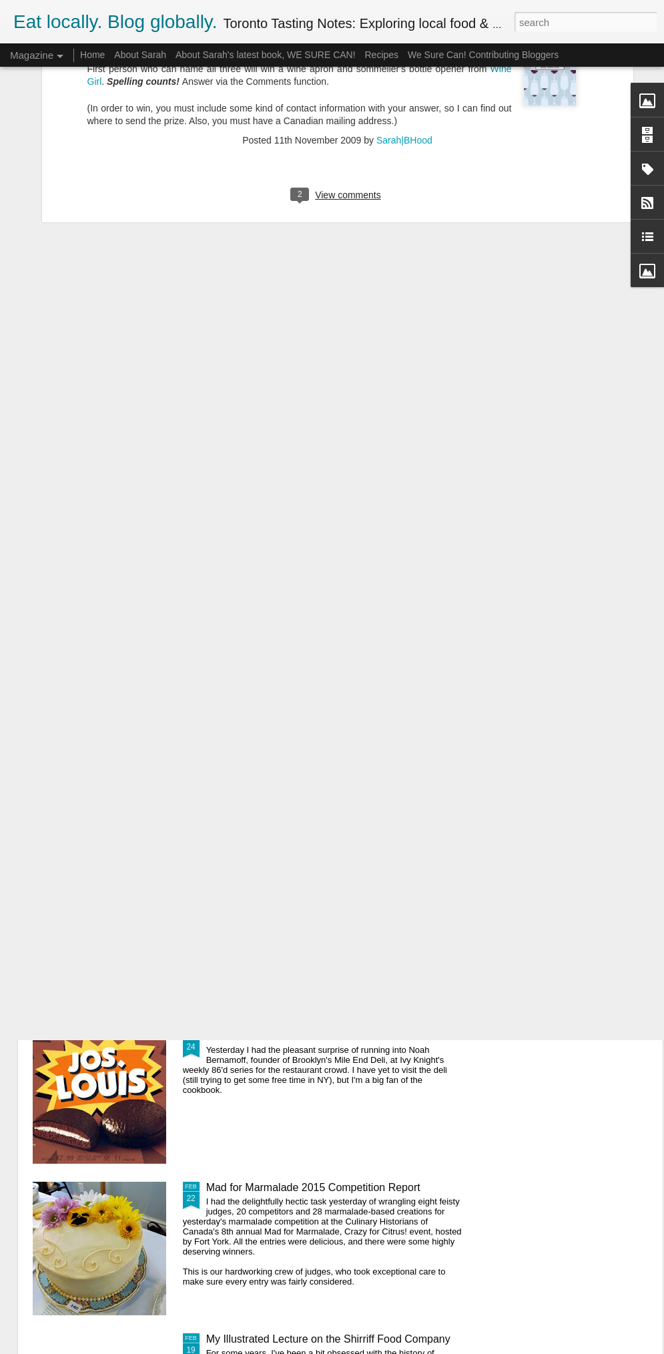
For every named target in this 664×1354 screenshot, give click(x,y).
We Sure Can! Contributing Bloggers (483, 54)
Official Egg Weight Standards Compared (303, 884)
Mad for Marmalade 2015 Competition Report (313, 1187)
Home (92, 54)
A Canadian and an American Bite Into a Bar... (315, 1036)
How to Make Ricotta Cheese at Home (297, 732)
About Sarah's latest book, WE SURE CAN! (266, 54)
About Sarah (140, 54)
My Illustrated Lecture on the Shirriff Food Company (328, 1339)
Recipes (381, 54)
